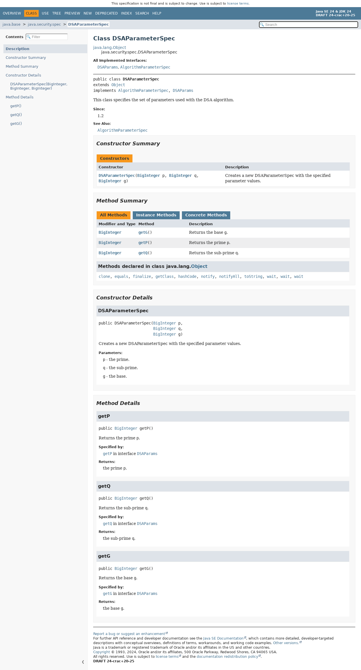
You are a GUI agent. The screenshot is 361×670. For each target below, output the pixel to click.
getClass (164, 276)
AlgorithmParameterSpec (145, 67)
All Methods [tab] (113, 215)
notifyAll (229, 276)
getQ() (16, 115)
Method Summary (22, 66)
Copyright (101, 652)
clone (104, 276)
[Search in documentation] (308, 24)
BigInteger (148, 175)
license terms (238, 3)
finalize (142, 276)
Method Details (20, 97)
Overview (12, 13)
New (88, 13)
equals (121, 276)
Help (156, 13)
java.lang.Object (109, 47)
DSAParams (107, 67)
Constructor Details (23, 75)
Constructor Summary (26, 57)
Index (126, 13)
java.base (11, 24)
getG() (16, 123)
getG (143, 232)
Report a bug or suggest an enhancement (129, 634)
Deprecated (106, 13)
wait (271, 276)
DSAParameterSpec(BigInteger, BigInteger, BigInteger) (38, 86)
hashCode (187, 276)
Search (142, 13)
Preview (72, 13)
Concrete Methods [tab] (206, 215)
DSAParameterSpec (88, 24)
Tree (56, 13)
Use (45, 13)
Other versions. (286, 643)
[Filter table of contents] (47, 37)
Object (118, 84)
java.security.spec (44, 24)
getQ (143, 253)
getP (143, 242)
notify (208, 276)
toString (253, 276)
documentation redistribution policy (227, 657)
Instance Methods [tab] (156, 215)
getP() (15, 106)
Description (17, 49)
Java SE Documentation (223, 638)
